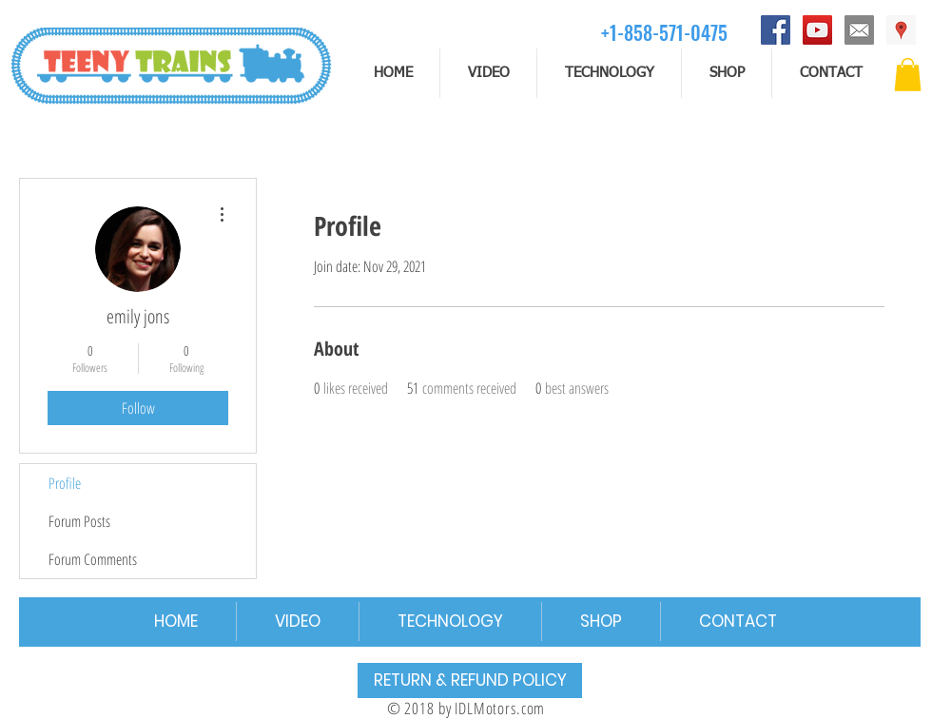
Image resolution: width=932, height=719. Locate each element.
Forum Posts (79, 521)
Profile (65, 483)
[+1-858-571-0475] (664, 32)
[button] (908, 74)
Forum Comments (93, 559)
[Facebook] (775, 30)
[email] (859, 30)
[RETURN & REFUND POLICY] (470, 680)
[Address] (901, 30)
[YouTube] (817, 30)
